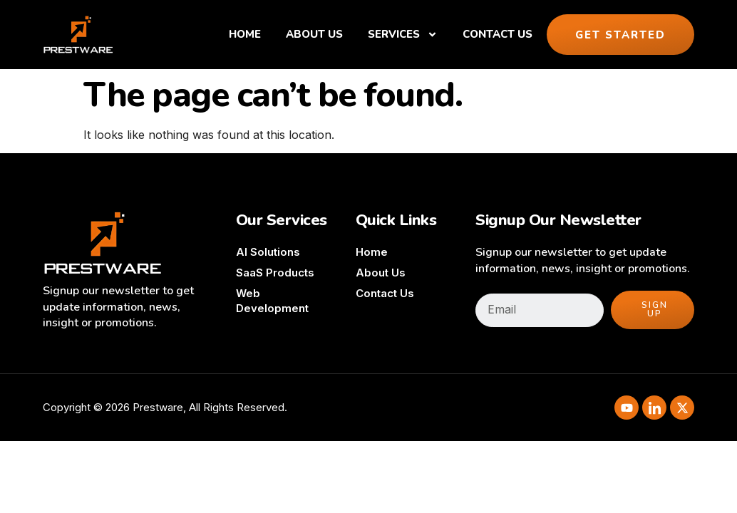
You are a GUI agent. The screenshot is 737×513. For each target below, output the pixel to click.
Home (245, 34)
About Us (314, 34)
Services (403, 34)
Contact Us (497, 34)
